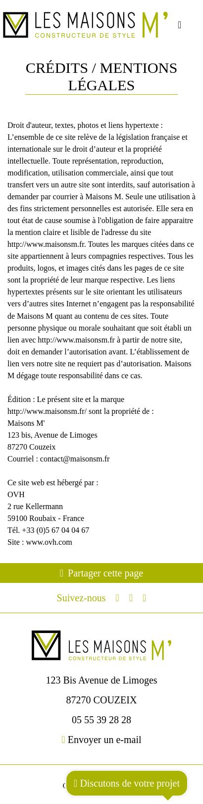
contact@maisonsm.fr (75, 459)
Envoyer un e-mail (101, 739)
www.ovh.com (49, 542)
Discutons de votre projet (127, 783)
